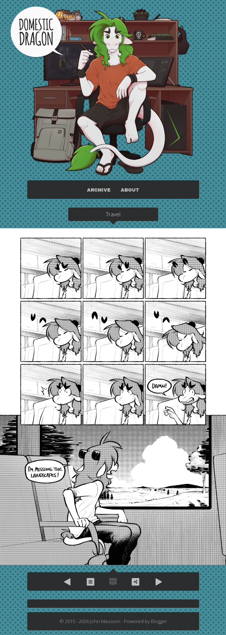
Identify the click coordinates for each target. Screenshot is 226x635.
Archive (90, 581)
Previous (68, 581)
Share (135, 581)
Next (158, 581)
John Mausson (105, 621)
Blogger (159, 621)
